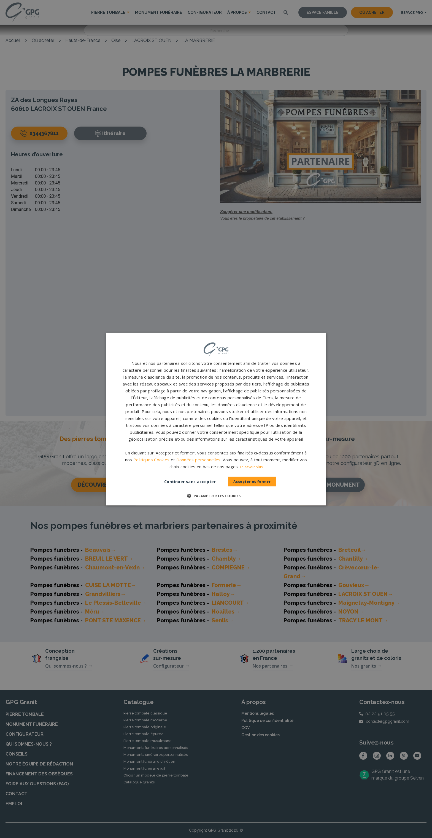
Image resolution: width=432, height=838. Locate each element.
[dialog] (216, 419)
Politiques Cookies (151, 459)
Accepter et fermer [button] (252, 481)
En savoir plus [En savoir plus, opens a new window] (251, 467)
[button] (216, 496)
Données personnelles (198, 459)
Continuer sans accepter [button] (184, 481)
